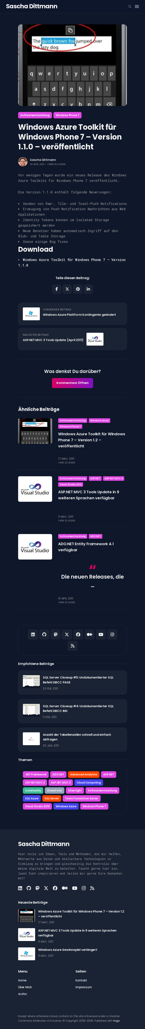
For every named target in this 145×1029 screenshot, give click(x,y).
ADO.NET (95, 536)
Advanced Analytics (83, 774)
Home (22, 980)
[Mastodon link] (55, 634)
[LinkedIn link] (33, 634)
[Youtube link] (101, 634)
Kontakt (81, 980)
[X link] (67, 634)
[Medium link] (89, 634)
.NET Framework (35, 774)
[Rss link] (72, 646)
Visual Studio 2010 (71, 484)
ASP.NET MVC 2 (35, 782)
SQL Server (52, 798)
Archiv (22, 994)
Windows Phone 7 (67, 115)
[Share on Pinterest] (77, 289)
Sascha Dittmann (31, 6)
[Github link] (44, 634)
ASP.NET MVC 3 (114, 478)
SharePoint (54, 790)
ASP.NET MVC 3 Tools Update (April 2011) (53, 340)
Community (33, 790)
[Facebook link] (78, 634)
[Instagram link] (112, 634)
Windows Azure (99, 420)
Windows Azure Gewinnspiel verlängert (67, 950)
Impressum (84, 987)
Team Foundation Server (81, 798)
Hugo (116, 1021)
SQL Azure (32, 798)
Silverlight (75, 790)
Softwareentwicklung (35, 115)
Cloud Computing (89, 782)
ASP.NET (95, 478)
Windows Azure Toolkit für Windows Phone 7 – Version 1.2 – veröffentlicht (91, 440)
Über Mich (25, 987)
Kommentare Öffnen (72, 383)
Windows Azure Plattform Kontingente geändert (79, 315)
